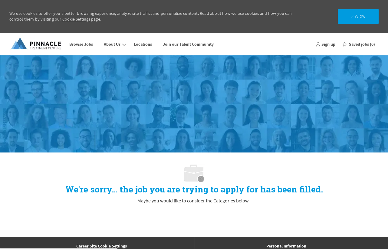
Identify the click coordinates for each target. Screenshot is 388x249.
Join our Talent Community (188, 44)
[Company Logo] (36, 44)
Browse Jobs (81, 44)
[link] (325, 44)
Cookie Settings (76, 19)
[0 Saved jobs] (359, 44)
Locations (143, 44)
